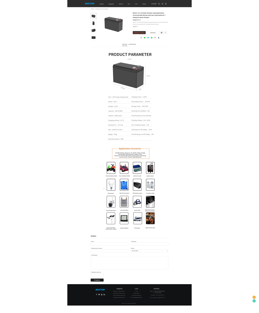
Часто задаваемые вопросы (136, 297)
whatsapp (152, 38)
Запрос (144, 4)
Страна (132, 248)
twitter (148, 38)
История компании (136, 295)
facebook (141, 38)
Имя (92, 241)
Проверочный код (96, 272)
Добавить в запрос (139, 32)
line (145, 38)
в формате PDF (161, 32)
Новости (121, 4)
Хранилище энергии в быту (120, 293)
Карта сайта (136, 293)
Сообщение (94, 255)
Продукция (111, 4)
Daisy (254, 297)
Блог (129, 4)
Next (93, 42)
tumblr (159, 38)
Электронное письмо (96, 248)
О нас (136, 4)
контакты (153, 32)
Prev (93, 11)
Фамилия (133, 241)
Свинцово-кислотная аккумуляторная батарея (124, 297)
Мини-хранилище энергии (119, 295)
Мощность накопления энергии (121, 291)
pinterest (155, 38)
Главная (102, 4)
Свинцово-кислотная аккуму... (102, 9)
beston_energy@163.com (159, 297)
